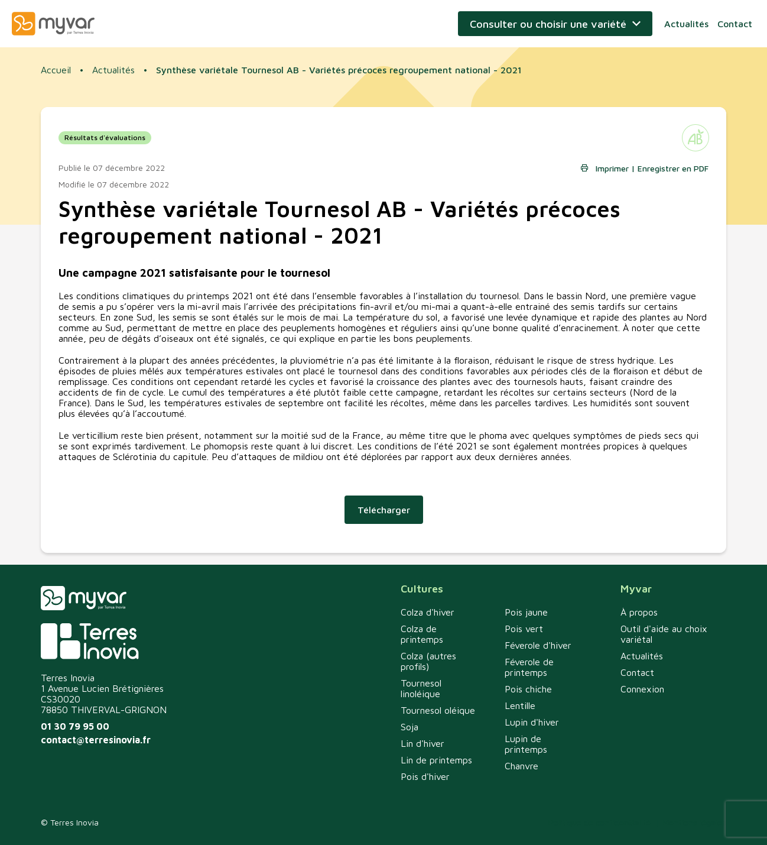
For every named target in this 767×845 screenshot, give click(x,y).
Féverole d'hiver (538, 645)
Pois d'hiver (425, 776)
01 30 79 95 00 (75, 726)
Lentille (520, 705)
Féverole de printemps (529, 667)
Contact (734, 23)
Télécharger (384, 509)
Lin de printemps (436, 760)
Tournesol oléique (438, 710)
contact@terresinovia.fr (96, 739)
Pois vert (524, 628)
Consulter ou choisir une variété (548, 24)
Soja (409, 726)
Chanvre (521, 765)
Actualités (686, 23)
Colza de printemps (422, 634)
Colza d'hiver (427, 612)
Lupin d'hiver (532, 722)
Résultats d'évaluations (104, 137)
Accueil (56, 69)
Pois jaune (526, 612)
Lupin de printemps (526, 744)
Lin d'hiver (422, 743)
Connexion (642, 689)
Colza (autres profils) (428, 661)
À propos (639, 612)
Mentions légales (694, 822)
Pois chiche (528, 689)
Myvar (53, 23)
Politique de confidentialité (599, 822)
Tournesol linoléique (421, 688)
